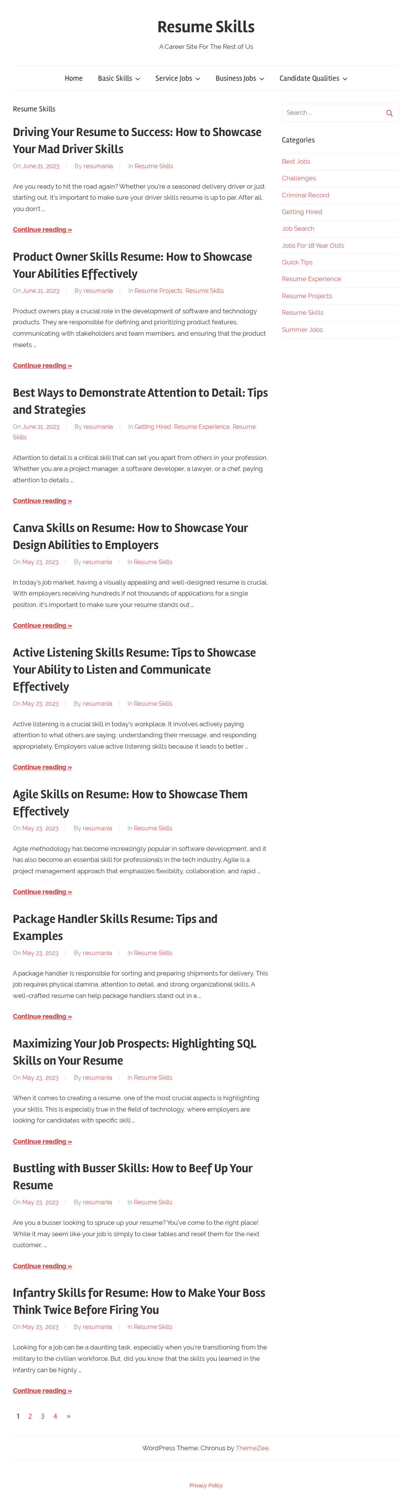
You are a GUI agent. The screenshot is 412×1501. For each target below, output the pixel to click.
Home (74, 78)
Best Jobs (296, 161)
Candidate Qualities (314, 78)
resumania (98, 166)
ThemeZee (252, 1448)
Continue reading (39, 229)
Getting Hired (153, 426)
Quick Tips (297, 262)
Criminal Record (306, 195)
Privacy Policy (206, 1485)
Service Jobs (178, 78)
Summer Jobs (302, 329)
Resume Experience (202, 426)
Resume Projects (158, 290)
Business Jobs (240, 78)
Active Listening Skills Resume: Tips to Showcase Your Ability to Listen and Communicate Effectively (134, 669)
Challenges (299, 178)
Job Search (298, 228)
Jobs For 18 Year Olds (313, 245)
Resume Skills (206, 27)
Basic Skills (119, 78)
